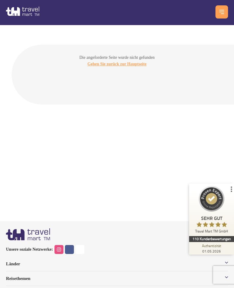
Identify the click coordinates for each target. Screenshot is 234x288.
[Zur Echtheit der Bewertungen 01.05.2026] (211, 248)
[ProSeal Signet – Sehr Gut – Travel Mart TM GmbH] (211, 211)
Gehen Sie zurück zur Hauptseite (116, 64)
